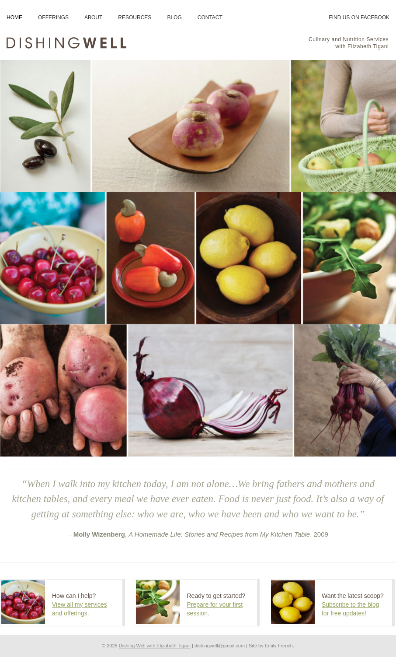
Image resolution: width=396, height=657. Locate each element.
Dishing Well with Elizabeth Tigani (155, 645)
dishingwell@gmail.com (220, 645)
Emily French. (279, 645)
